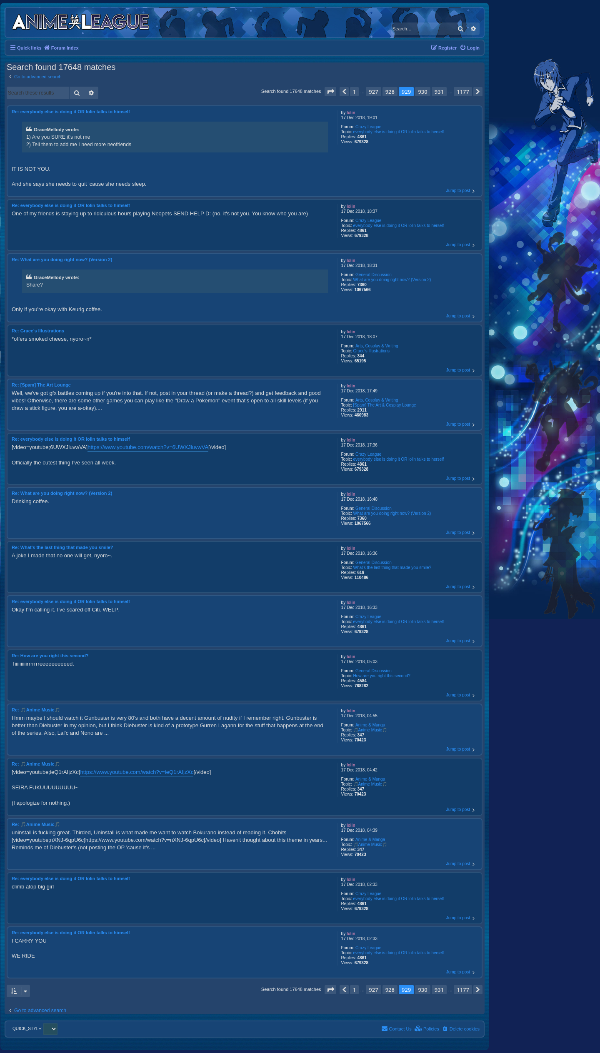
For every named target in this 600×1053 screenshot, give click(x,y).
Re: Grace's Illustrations (38, 330)
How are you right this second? (381, 676)
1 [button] (354, 91)
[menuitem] (470, 48)
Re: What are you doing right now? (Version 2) (62, 259)
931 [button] (439, 91)
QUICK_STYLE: (35, 1028)
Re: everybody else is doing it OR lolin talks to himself (71, 111)
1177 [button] (463, 91)
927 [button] (373, 91)
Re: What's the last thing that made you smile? (62, 547)
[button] (330, 91)
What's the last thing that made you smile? (392, 567)
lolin (351, 112)
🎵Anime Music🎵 (370, 730)
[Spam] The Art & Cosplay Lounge (384, 405)
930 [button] (422, 91)
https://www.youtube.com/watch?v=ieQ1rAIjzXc (136, 772)
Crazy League (368, 127)
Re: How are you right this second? (50, 655)
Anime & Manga (370, 725)
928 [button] (390, 91)
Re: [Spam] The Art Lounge (41, 384)
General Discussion (373, 274)
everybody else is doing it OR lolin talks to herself (398, 132)
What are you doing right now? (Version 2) (392, 279)
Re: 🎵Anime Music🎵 (36, 709)
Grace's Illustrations (371, 351)
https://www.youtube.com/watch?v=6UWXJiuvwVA (148, 447)
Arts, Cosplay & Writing (376, 346)
